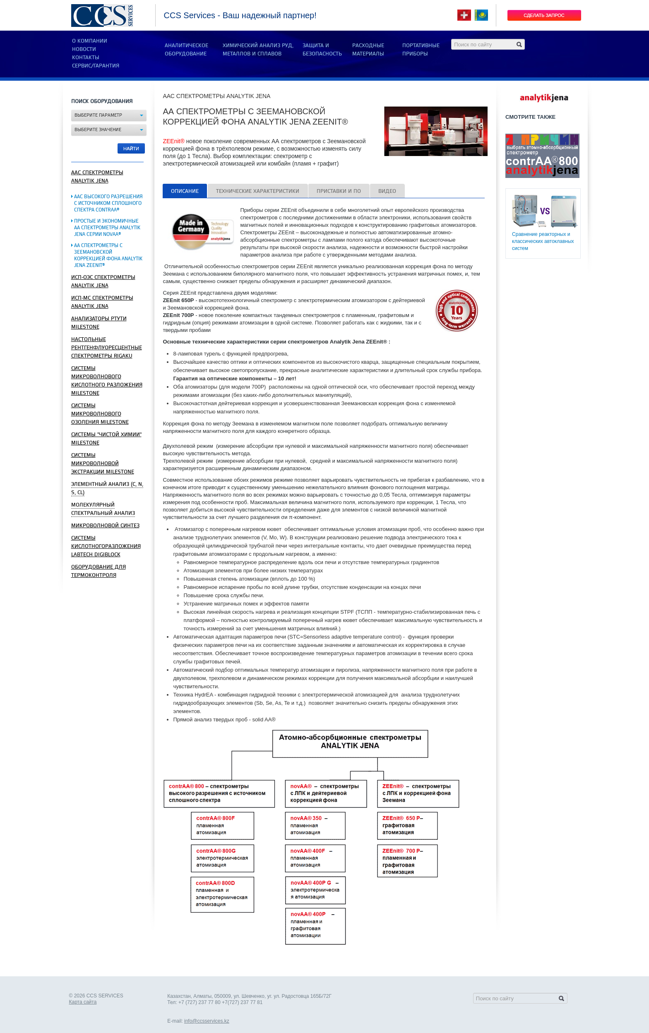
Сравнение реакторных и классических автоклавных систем (545, 223)
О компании (89, 41)
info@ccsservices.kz (206, 1021)
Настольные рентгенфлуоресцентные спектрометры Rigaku (106, 347)
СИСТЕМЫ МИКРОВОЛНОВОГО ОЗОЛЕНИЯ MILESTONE (100, 413)
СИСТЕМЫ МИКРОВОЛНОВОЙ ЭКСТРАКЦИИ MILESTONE (102, 463)
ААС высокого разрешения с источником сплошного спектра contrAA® (108, 203)
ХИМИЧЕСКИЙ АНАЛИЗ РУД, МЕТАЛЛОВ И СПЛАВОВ (258, 49)
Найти (131, 148)
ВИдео (387, 191)
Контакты (85, 57)
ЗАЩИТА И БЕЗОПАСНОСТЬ (322, 49)
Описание (185, 191)
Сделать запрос (544, 15)
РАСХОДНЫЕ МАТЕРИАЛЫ (368, 49)
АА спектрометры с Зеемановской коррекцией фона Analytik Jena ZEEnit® (108, 256)
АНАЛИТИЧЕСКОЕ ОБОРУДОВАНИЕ (186, 49)
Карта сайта (83, 1002)
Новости (84, 49)
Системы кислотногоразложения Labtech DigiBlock (106, 546)
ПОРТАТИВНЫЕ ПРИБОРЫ (421, 49)
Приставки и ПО (339, 191)
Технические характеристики (257, 191)
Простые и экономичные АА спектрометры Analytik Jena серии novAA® (107, 228)
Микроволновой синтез (105, 525)
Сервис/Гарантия (95, 65)
